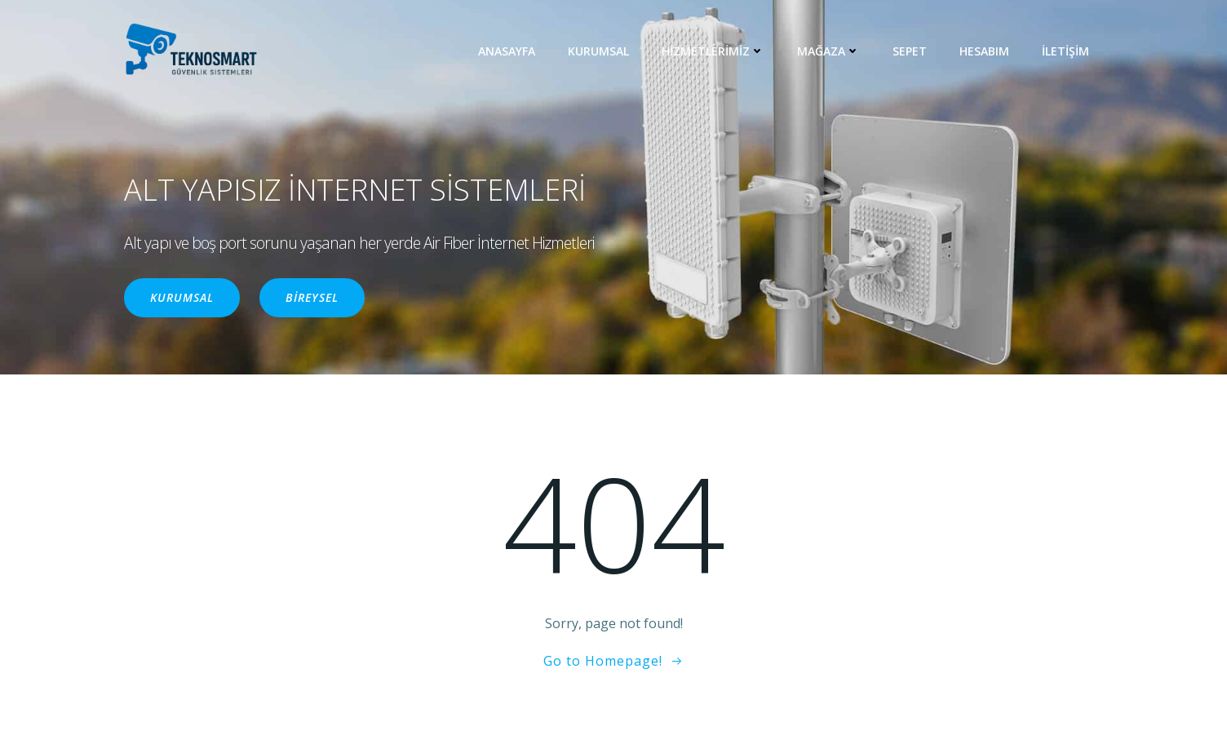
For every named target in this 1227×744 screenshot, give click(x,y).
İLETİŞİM (1065, 51)
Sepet (910, 51)
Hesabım (984, 51)
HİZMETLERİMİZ (713, 51)
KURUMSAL (598, 51)
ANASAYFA (506, 51)
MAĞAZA (828, 51)
